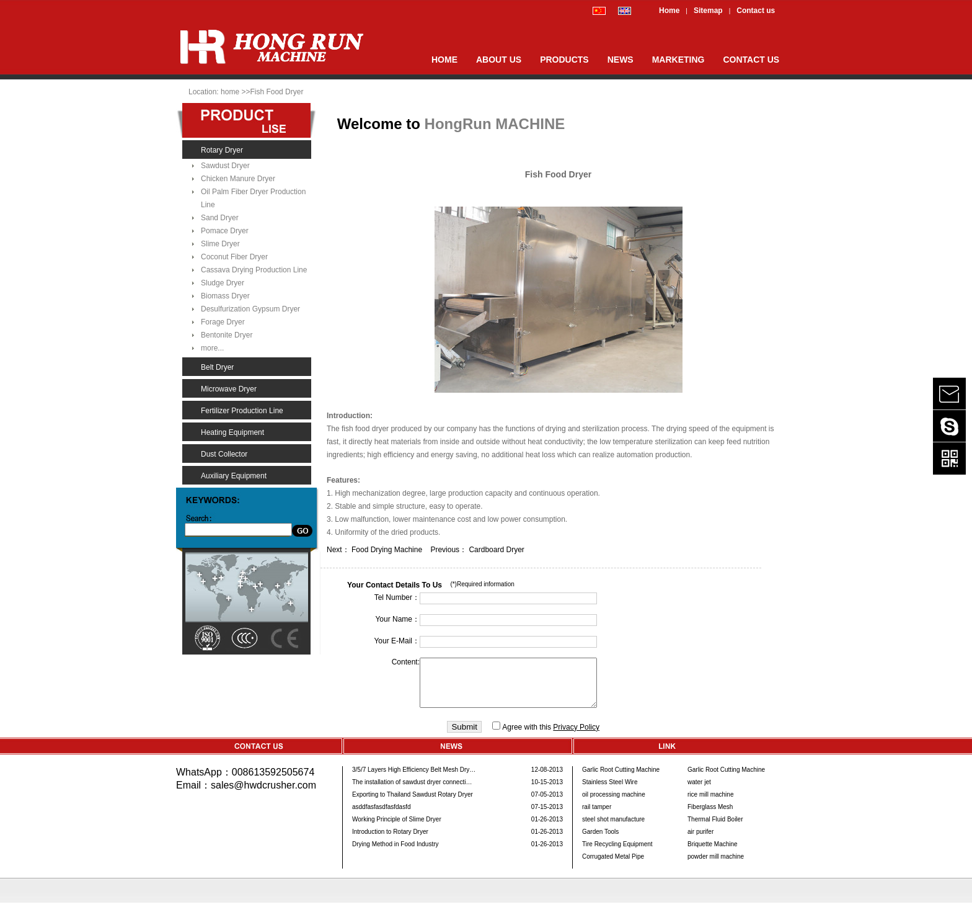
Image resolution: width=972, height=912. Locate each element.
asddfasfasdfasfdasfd (381, 816)
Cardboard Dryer (496, 549)
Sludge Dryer (222, 283)
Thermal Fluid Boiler (715, 828)
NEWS (621, 60)
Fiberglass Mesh (710, 816)
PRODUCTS (564, 60)
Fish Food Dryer (276, 91)
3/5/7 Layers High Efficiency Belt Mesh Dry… (413, 779)
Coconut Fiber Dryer (234, 257)
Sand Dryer (220, 217)
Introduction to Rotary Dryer (390, 841)
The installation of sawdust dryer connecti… (412, 791)
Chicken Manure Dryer (238, 178)
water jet (699, 791)
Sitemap (708, 10)
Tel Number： (397, 597)
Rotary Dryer (222, 150)
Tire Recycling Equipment (617, 853)
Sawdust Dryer (225, 165)
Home (669, 10)
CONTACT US (751, 60)
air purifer (700, 841)
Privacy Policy (576, 736)
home (230, 91)
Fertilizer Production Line (242, 410)
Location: (203, 91)
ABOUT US (498, 60)
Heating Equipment (232, 432)
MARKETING (678, 60)
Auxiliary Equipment (234, 476)
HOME (444, 60)
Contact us (755, 10)
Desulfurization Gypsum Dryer (250, 309)
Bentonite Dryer (226, 335)
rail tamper (596, 816)
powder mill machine (715, 865)
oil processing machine (613, 803)
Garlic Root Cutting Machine (621, 779)
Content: (406, 662)
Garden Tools (600, 841)
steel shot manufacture (613, 828)
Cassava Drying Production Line (254, 270)
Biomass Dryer (225, 296)
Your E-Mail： (397, 641)
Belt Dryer (217, 367)
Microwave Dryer (229, 389)
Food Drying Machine (390, 549)
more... (212, 348)
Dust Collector (224, 454)
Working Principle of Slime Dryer (396, 828)
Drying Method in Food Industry (395, 853)
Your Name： (397, 619)
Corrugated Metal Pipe (613, 865)
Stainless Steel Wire (609, 791)
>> (245, 91)
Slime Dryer (220, 243)
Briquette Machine (712, 853)
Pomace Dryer (225, 230)
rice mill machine (710, 803)
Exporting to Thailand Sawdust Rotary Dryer (412, 803)
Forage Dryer (223, 322)
